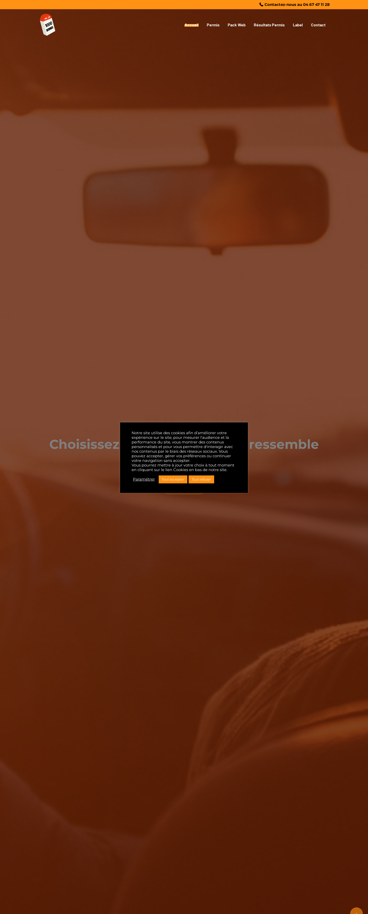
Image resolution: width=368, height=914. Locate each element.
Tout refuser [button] (201, 479)
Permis (213, 24)
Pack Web (237, 24)
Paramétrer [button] (144, 479)
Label (298, 24)
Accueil (192, 24)
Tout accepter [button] (173, 479)
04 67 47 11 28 (316, 4)
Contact (318, 24)
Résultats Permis (269, 24)
